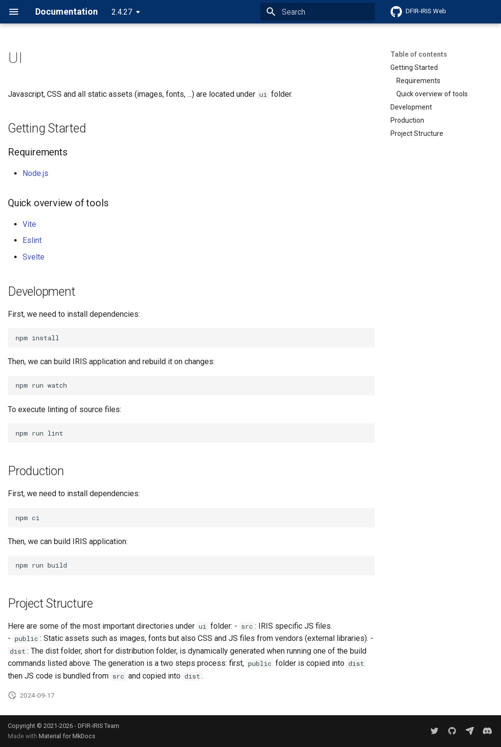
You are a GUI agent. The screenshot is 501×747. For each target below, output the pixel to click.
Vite (29, 224)
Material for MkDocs (67, 736)
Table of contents (418, 54)
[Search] (317, 12)
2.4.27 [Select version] (122, 12)
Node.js (35, 173)
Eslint (32, 240)
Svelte (34, 257)
